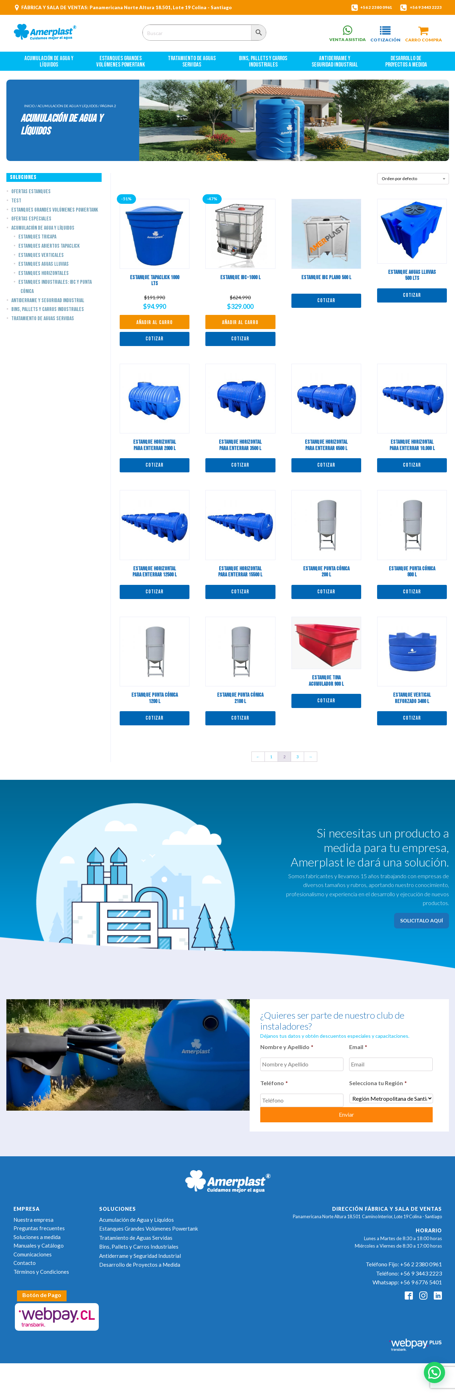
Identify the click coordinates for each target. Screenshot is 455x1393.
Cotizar (155, 342)
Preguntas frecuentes (39, 1223)
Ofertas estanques (31, 194)
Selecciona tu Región (378, 1083)
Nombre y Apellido (286, 1050)
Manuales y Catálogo (38, 1240)
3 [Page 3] (297, 760)
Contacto (24, 1257)
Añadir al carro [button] (154, 325)
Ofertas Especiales (31, 222)
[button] (382, 34)
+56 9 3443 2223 (423, 7)
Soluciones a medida (37, 1231)
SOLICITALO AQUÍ (421, 923)
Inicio (29, 109)
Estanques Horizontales (43, 276)
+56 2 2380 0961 (368, 7)
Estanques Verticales (41, 258)
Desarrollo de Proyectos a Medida (406, 64)
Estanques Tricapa (37, 240)
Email (358, 1050)
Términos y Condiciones (41, 1266)
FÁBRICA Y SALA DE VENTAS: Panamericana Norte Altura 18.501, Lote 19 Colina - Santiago (126, 7)
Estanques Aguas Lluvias (43, 267)
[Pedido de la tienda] (413, 181)
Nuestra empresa (33, 1214)
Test (16, 204)
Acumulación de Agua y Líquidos (49, 64)
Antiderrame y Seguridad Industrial (335, 64)
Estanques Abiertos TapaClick (49, 249)
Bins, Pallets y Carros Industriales (263, 64)
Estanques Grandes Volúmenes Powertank (120, 64)
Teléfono (274, 1083)
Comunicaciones (32, 1249)
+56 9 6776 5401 (421, 1277)
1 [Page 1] (271, 760)
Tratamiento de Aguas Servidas (192, 64)
